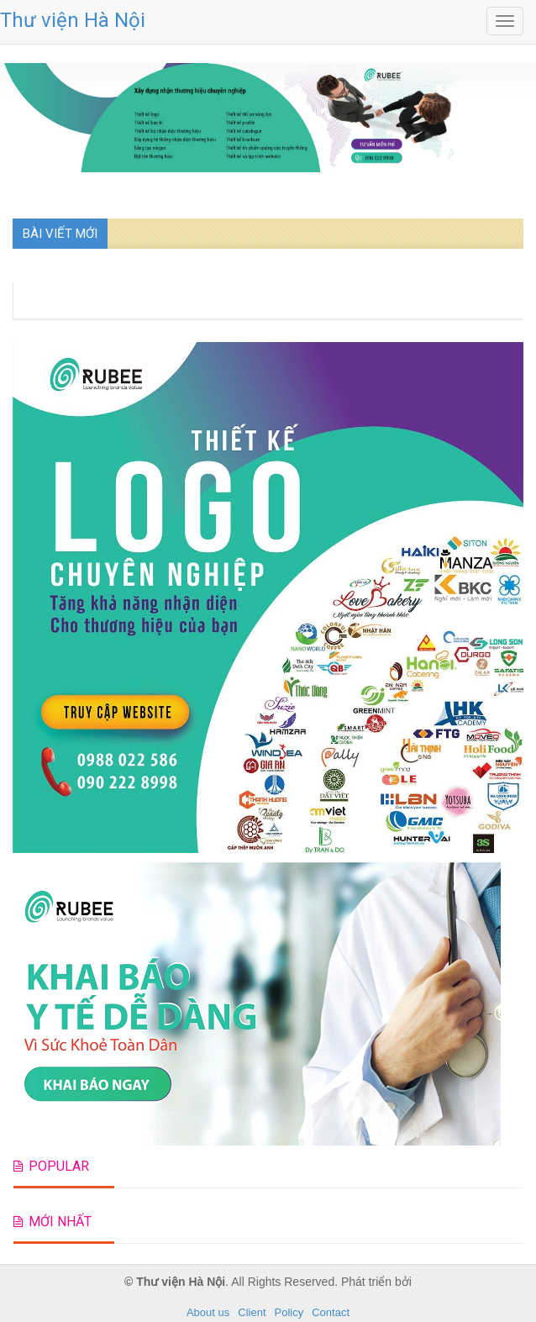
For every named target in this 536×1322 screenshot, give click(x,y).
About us (208, 1312)
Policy (289, 1312)
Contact (330, 1312)
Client (251, 1312)
